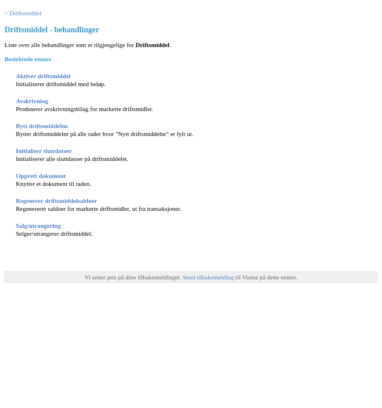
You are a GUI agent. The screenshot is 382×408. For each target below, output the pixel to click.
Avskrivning (32, 100)
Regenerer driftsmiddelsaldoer (56, 200)
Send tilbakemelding (209, 277)
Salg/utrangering (38, 225)
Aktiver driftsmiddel (43, 76)
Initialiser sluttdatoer (44, 150)
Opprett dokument (41, 175)
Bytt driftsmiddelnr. (42, 125)
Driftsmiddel (25, 13)
